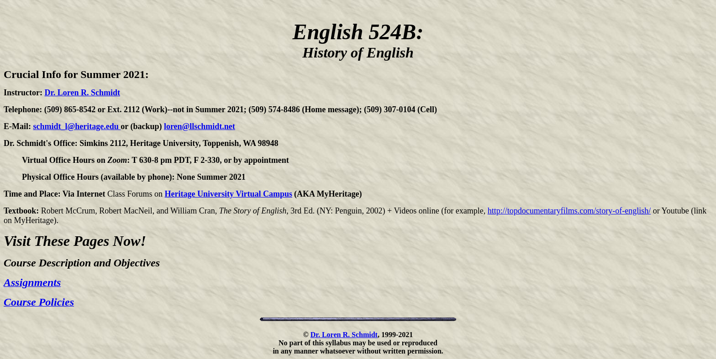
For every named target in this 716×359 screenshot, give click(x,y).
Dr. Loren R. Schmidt (82, 92)
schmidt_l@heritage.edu (77, 126)
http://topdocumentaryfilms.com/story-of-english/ (569, 210)
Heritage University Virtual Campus (228, 193)
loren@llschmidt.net (199, 126)
